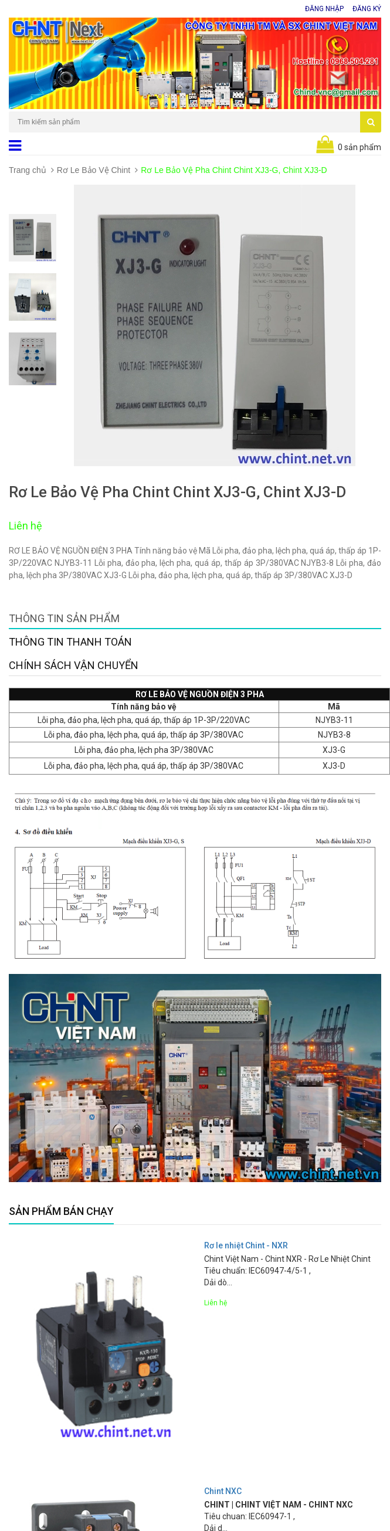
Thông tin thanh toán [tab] (70, 642)
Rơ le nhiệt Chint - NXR (246, 1245)
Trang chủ (27, 170)
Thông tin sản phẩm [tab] (64, 618)
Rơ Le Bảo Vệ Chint (93, 170)
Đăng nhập (324, 9)
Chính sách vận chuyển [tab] (73, 665)
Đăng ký (366, 9)
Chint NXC (223, 1491)
